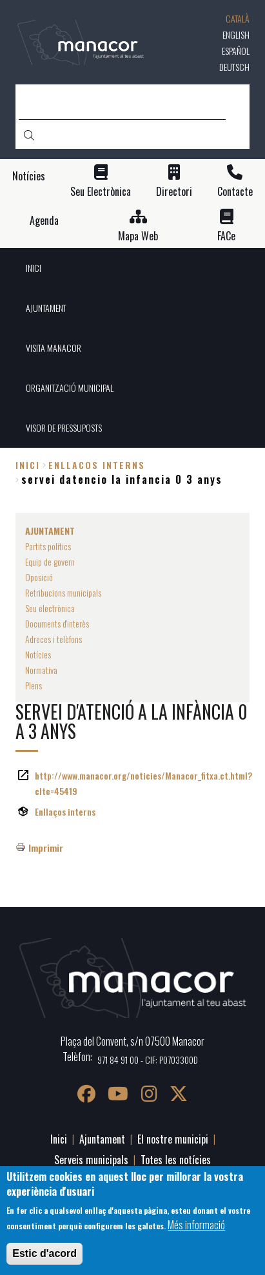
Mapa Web (138, 236)
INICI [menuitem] (33, 267)
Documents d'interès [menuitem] (57, 623)
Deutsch (234, 66)
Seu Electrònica (100, 191)
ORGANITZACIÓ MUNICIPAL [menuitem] (69, 387)
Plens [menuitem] (33, 685)
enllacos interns (96, 465)
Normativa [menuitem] (41, 669)
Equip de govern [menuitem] (50, 561)
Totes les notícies (176, 1159)
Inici (27, 465)
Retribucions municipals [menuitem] (63, 592)
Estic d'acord (44, 1253)
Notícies (28, 176)
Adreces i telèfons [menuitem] (53, 639)
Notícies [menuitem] (38, 654)
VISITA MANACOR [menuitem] (53, 347)
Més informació (196, 1224)
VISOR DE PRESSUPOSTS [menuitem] (64, 427)
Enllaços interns (65, 811)
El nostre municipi (172, 1139)
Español (236, 50)
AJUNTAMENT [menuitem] (46, 307)
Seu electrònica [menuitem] (50, 608)
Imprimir (45, 847)
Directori (174, 191)
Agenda (44, 220)
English (236, 34)
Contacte (235, 191)
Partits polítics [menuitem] (48, 546)
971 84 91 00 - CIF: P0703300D (147, 1059)
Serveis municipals (91, 1159)
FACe (226, 236)
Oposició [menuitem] (39, 577)
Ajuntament (102, 1139)
